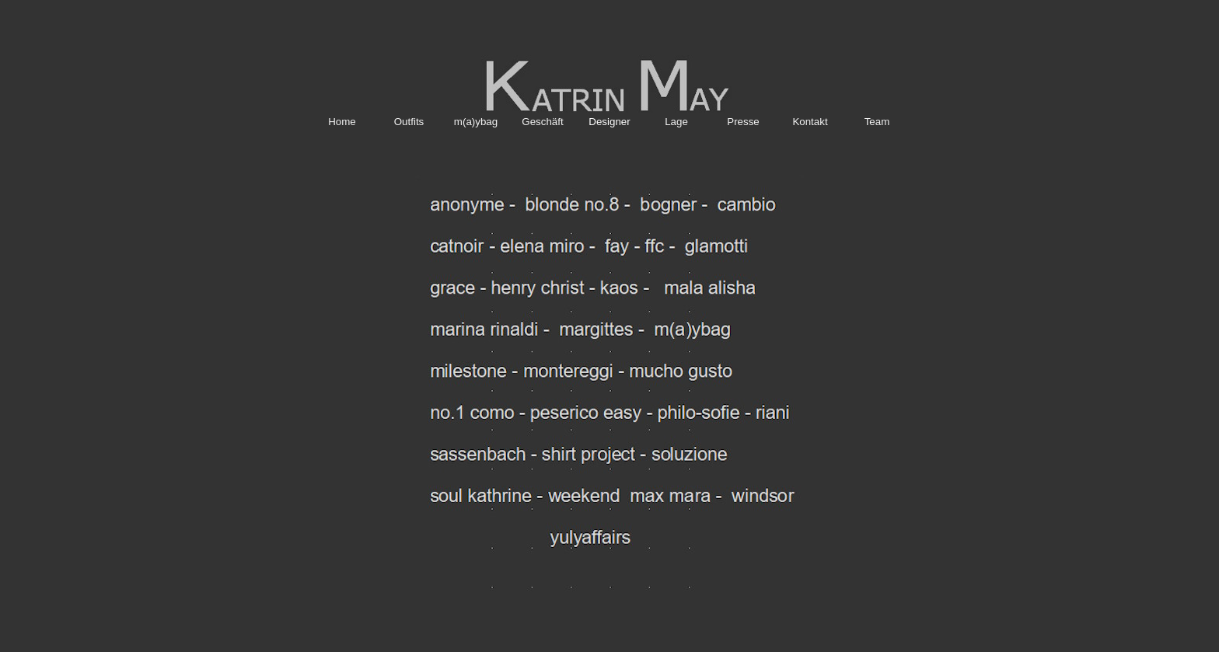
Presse (743, 121)
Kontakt (809, 121)
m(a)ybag (476, 121)
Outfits (409, 121)
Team (877, 121)
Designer (609, 121)
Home (342, 121)
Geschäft (542, 121)
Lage (676, 121)
